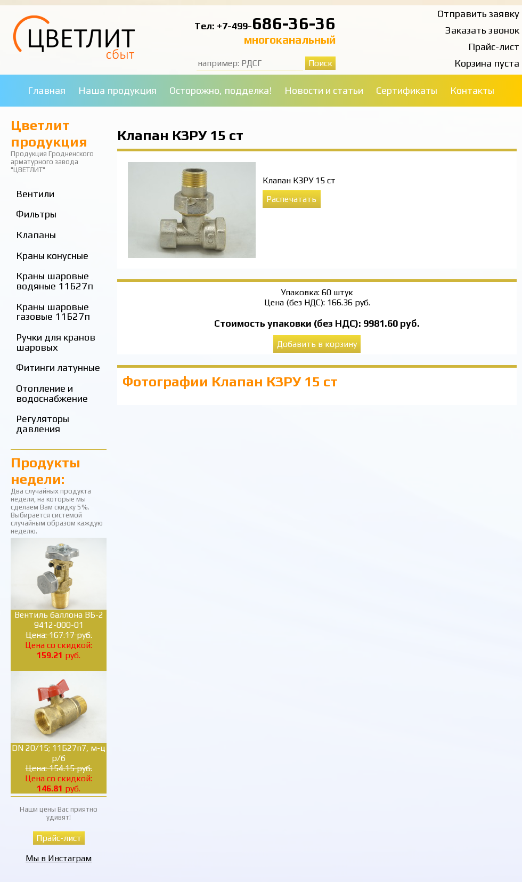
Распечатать (291, 199)
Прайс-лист (493, 46)
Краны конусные (52, 255)
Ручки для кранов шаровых (55, 342)
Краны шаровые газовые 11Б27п (53, 311)
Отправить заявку (478, 13)
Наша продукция (117, 90)
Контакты (472, 90)
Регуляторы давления (42, 423)
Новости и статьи (323, 90)
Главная (47, 90)
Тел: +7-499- (223, 25)
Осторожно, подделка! (220, 90)
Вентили (35, 193)
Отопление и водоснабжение (52, 393)
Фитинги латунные (58, 367)
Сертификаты (406, 90)
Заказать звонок (482, 30)
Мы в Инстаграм (59, 858)
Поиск (320, 63)
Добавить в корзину (317, 344)
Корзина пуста (486, 63)
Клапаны (36, 234)
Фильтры (36, 214)
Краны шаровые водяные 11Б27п (54, 281)
